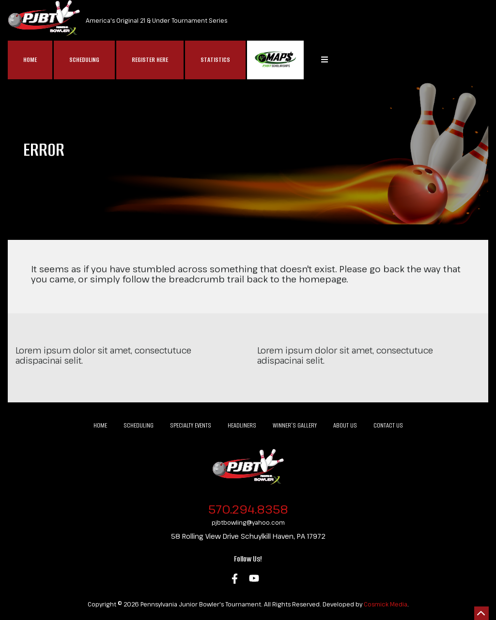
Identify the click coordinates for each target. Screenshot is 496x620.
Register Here (150, 59)
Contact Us (388, 425)
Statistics (215, 59)
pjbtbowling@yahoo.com (248, 522)
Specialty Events (190, 425)
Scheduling (84, 59)
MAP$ (275, 60)
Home (30, 59)
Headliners (242, 425)
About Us (345, 425)
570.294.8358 (248, 509)
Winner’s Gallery (295, 425)
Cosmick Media (385, 604)
